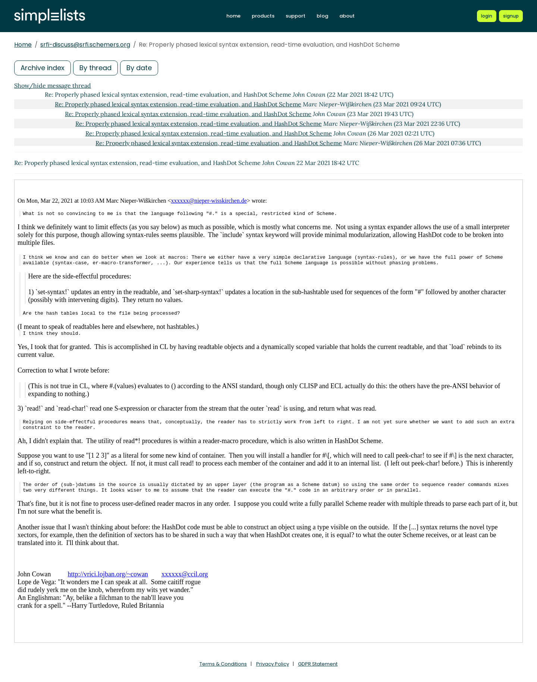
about (347, 15)
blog (322, 15)
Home (23, 44)
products (263, 15)
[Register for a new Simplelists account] (511, 16)
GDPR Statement (317, 663)
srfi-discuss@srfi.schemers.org (85, 44)
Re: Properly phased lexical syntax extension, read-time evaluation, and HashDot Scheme (178, 104)
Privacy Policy (272, 663)
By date (139, 67)
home (233, 15)
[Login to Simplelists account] (486, 16)
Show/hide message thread (52, 85)
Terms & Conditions (223, 663)
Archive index (43, 67)
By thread (95, 67)
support (295, 15)
